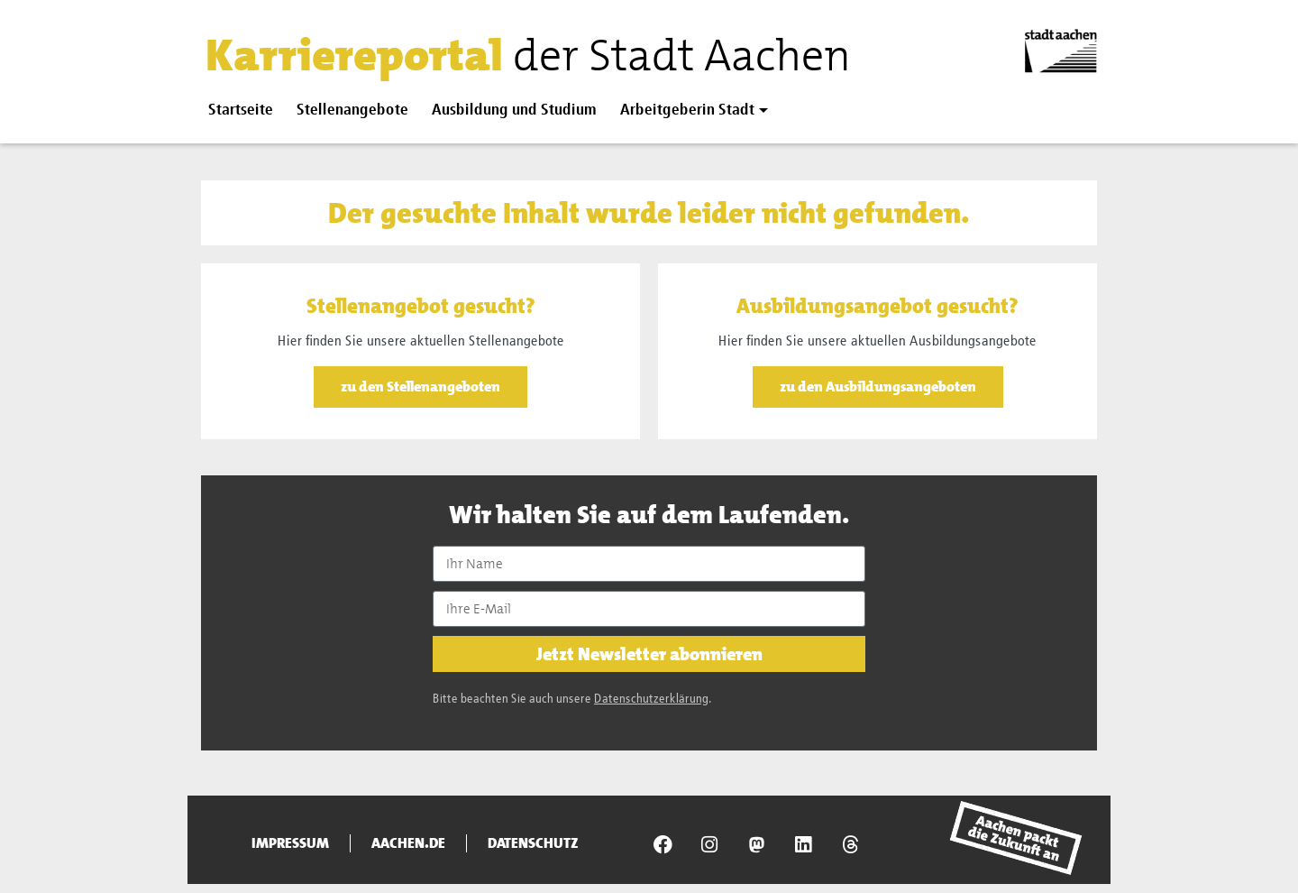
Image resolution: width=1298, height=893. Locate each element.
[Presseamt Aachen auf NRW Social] (756, 844)
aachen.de (408, 843)
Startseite (240, 110)
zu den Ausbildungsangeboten (878, 386)
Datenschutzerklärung (651, 699)
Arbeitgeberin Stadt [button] (687, 110)
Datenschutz (533, 843)
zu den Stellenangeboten (420, 386)
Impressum (290, 843)
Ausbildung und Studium (514, 110)
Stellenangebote (352, 110)
